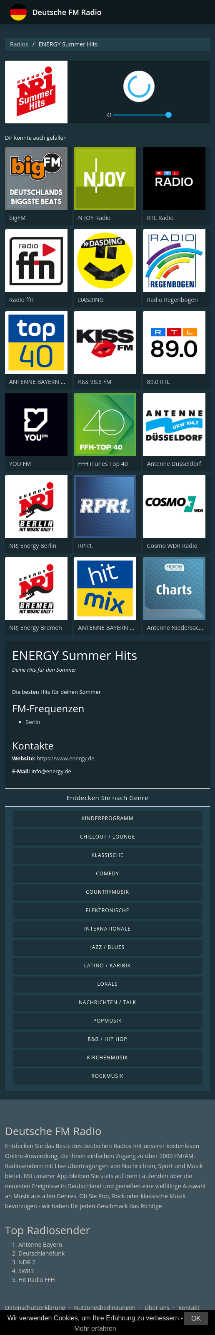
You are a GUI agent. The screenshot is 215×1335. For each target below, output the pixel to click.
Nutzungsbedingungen (105, 1308)
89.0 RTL (158, 382)
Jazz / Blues (107, 947)
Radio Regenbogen (172, 300)
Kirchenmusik (107, 1057)
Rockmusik (107, 1075)
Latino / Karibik (107, 965)
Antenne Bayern (40, 1244)
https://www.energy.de (65, 758)
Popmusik (107, 1020)
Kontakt (189, 1308)
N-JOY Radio (94, 218)
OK (196, 1318)
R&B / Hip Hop (108, 1039)
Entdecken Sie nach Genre (108, 797)
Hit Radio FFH (36, 1280)
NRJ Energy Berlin (32, 546)
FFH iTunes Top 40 (103, 464)
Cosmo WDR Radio (172, 546)
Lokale (107, 983)
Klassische (108, 855)
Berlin (32, 722)
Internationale (107, 928)
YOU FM (20, 464)
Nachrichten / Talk (107, 1002)
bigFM (17, 218)
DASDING (90, 300)
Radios (19, 44)
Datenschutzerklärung (35, 1308)
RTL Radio (160, 218)
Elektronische (108, 910)
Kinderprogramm (107, 818)
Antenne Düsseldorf (174, 464)
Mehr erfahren (95, 1328)
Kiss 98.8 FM (94, 382)
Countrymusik (107, 891)
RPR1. (85, 546)
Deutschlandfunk (41, 1253)
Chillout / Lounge (107, 836)
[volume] (142, 115)
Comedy (107, 873)
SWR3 (26, 1271)
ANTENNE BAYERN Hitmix (112, 628)
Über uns (157, 1308)
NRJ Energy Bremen (35, 628)
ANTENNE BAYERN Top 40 (44, 382)
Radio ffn (21, 300)
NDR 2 (26, 1262)
